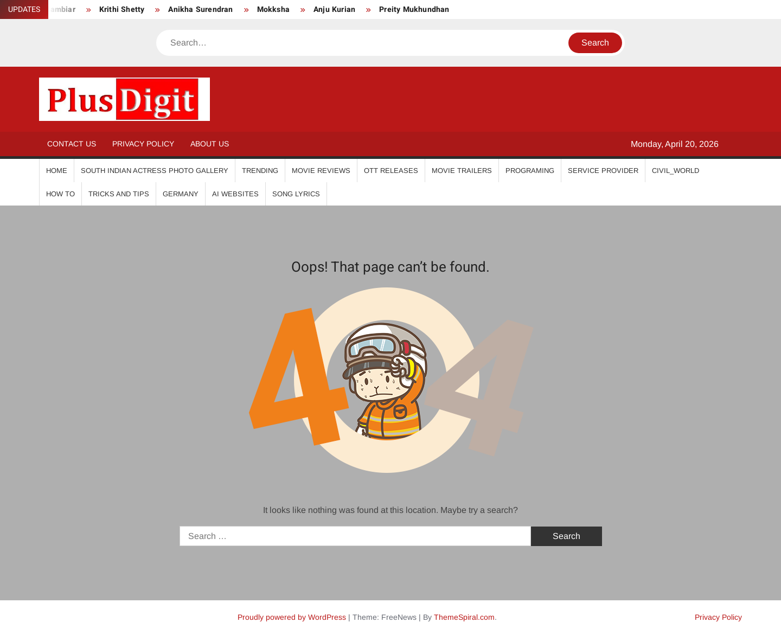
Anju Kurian (334, 9)
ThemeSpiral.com (464, 617)
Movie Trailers (462, 170)
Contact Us (71, 143)
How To (60, 194)
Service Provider (603, 170)
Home (56, 170)
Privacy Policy (143, 143)
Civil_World (675, 170)
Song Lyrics (296, 194)
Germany (181, 194)
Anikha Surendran (200, 9)
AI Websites (235, 194)
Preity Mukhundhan (414, 9)
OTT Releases (391, 170)
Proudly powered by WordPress (292, 617)
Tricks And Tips (118, 194)
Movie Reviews (321, 170)
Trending (260, 170)
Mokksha (273, 9)
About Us (209, 143)
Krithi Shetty (122, 9)
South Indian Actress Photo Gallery (154, 170)
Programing (529, 170)
